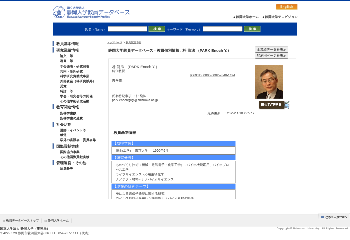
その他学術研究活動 (74, 101)
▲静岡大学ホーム (246, 17)
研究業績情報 (67, 50)
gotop (334, 216)
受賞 (63, 86)
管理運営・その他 (71, 163)
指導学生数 (68, 113)
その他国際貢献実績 (74, 157)
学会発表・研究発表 (74, 66)
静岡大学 (96, 12)
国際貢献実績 (67, 146)
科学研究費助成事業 (74, 76)
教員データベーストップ (22, 220)
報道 (63, 135)
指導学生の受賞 (71, 118)
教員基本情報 (67, 44)
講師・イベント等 (73, 130)
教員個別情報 (133, 42)
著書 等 (66, 61)
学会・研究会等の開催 (76, 96)
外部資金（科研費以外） (78, 81)
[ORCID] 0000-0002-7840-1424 (212, 75)
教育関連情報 (67, 107)
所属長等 (66, 168)
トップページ (114, 42)
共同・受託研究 (71, 71)
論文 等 (66, 56)
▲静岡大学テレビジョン (280, 17)
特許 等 (66, 91)
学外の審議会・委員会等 (78, 140)
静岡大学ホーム (58, 220)
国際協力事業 (70, 152)
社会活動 (63, 124)
